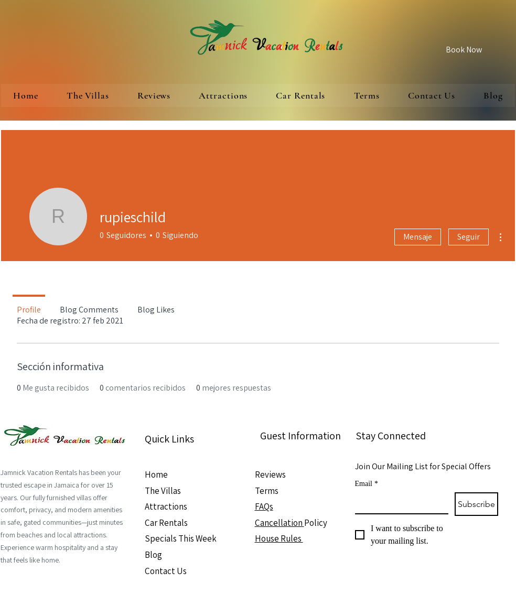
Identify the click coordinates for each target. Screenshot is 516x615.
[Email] (399, 502)
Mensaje (417, 236)
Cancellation (279, 522)
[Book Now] (463, 49)
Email (366, 483)
